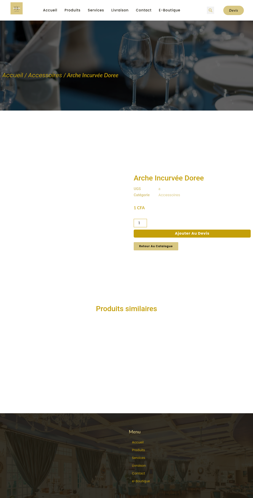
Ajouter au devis (192, 217)
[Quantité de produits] (140, 207)
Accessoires (45, 75)
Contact (144, 10)
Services (96, 10)
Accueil (50, 10)
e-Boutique (169, 10)
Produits (73, 10)
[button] (210, 10)
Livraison (119, 10)
